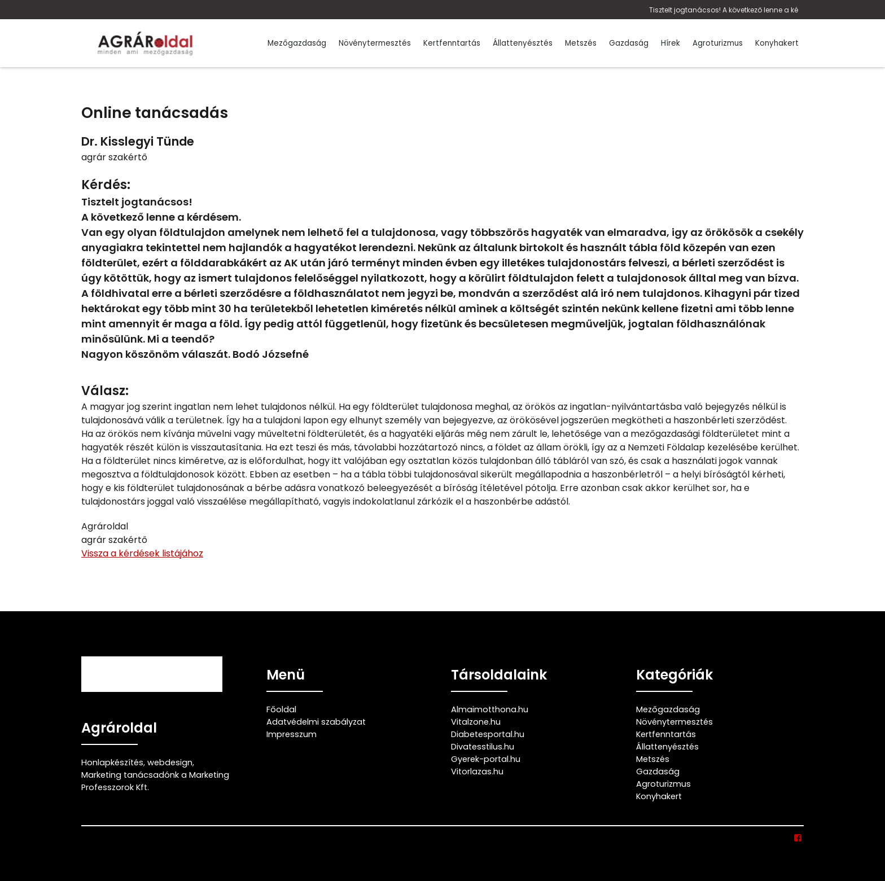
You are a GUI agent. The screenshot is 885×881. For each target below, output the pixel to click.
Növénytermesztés (375, 43)
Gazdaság (629, 43)
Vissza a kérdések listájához (142, 553)
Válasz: (105, 391)
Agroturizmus (718, 43)
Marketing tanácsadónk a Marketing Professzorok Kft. (155, 781)
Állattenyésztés (523, 43)
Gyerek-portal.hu (485, 759)
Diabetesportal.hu (487, 734)
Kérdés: (105, 185)
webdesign (169, 762)
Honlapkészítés (112, 762)
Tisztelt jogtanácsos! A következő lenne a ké (723, 10)
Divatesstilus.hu (482, 746)
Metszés (581, 43)
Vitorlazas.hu (477, 771)
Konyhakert (777, 43)
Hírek (670, 43)
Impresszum (291, 734)
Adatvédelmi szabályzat (316, 721)
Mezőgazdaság (297, 43)
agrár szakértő (114, 157)
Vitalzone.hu (476, 721)
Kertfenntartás (451, 43)
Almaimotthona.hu (489, 709)
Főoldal (281, 709)
